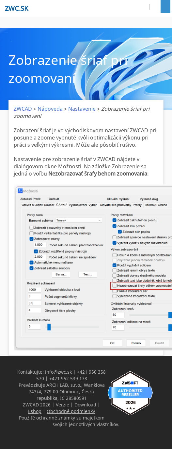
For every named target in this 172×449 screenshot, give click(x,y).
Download (85, 405)
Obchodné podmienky (71, 411)
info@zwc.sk (58, 372)
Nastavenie (82, 108)
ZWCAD (23, 108)
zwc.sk (16, 8)
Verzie (62, 405)
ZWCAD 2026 (37, 405)
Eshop (34, 411)
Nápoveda (50, 108)
